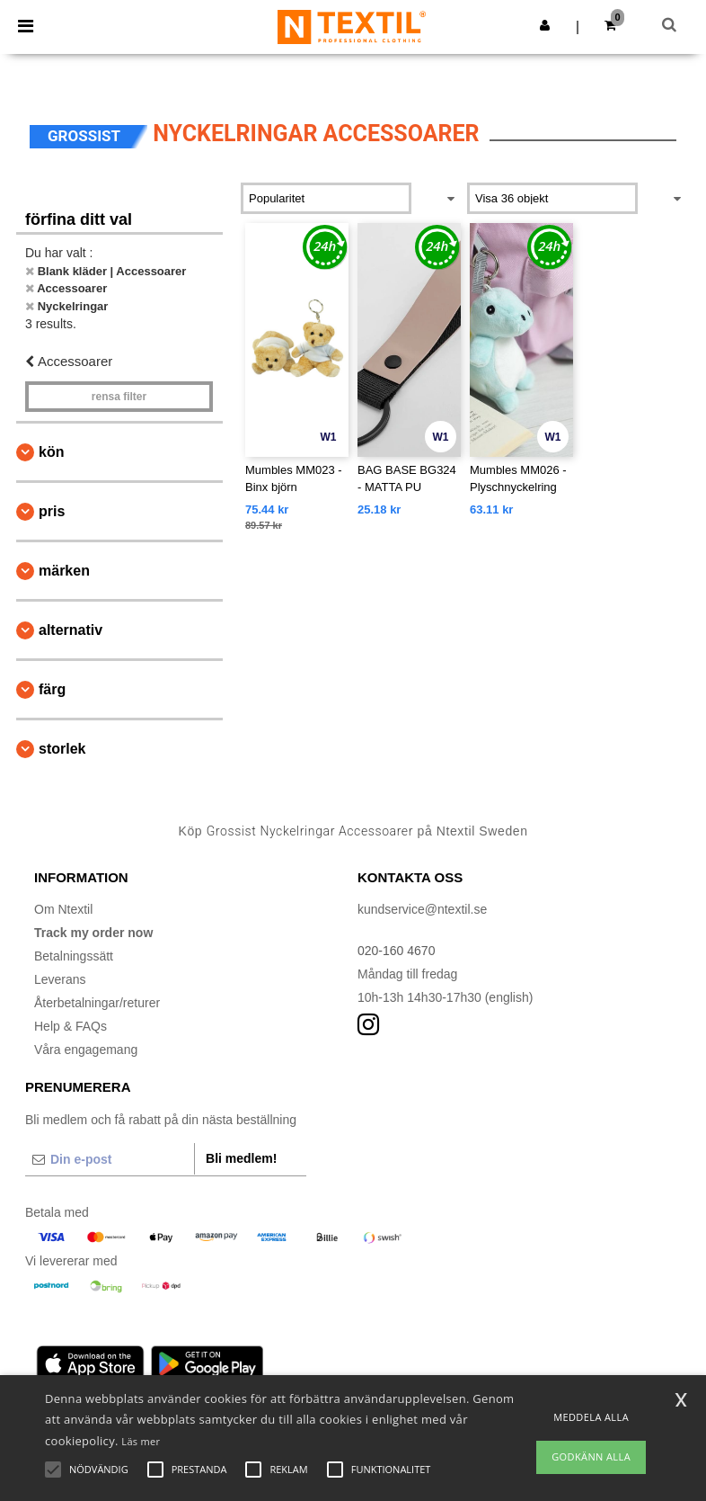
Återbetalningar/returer (97, 1003)
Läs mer (140, 1441)
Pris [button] (52, 511)
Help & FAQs (70, 1026)
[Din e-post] (109, 1159)
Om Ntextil (63, 909)
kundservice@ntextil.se (422, 909)
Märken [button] (64, 570)
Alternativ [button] (70, 630)
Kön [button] (51, 452)
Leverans (60, 979)
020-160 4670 (396, 950)
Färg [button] (52, 689)
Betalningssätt (73, 956)
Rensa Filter (119, 396)
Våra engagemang (85, 1049)
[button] (545, 25)
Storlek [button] (62, 748)
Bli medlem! (241, 1158)
